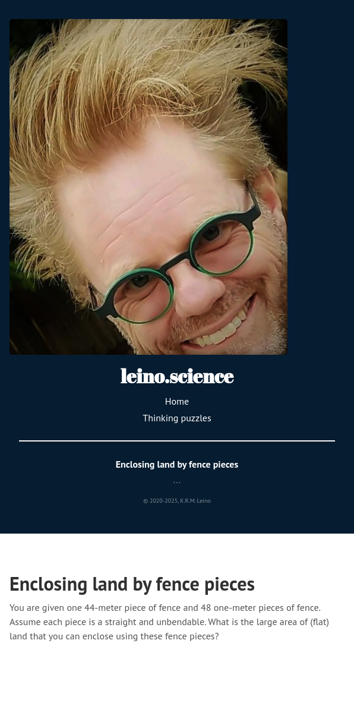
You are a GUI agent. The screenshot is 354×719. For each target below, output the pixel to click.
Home (177, 401)
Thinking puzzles (177, 418)
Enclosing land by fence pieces (177, 464)
